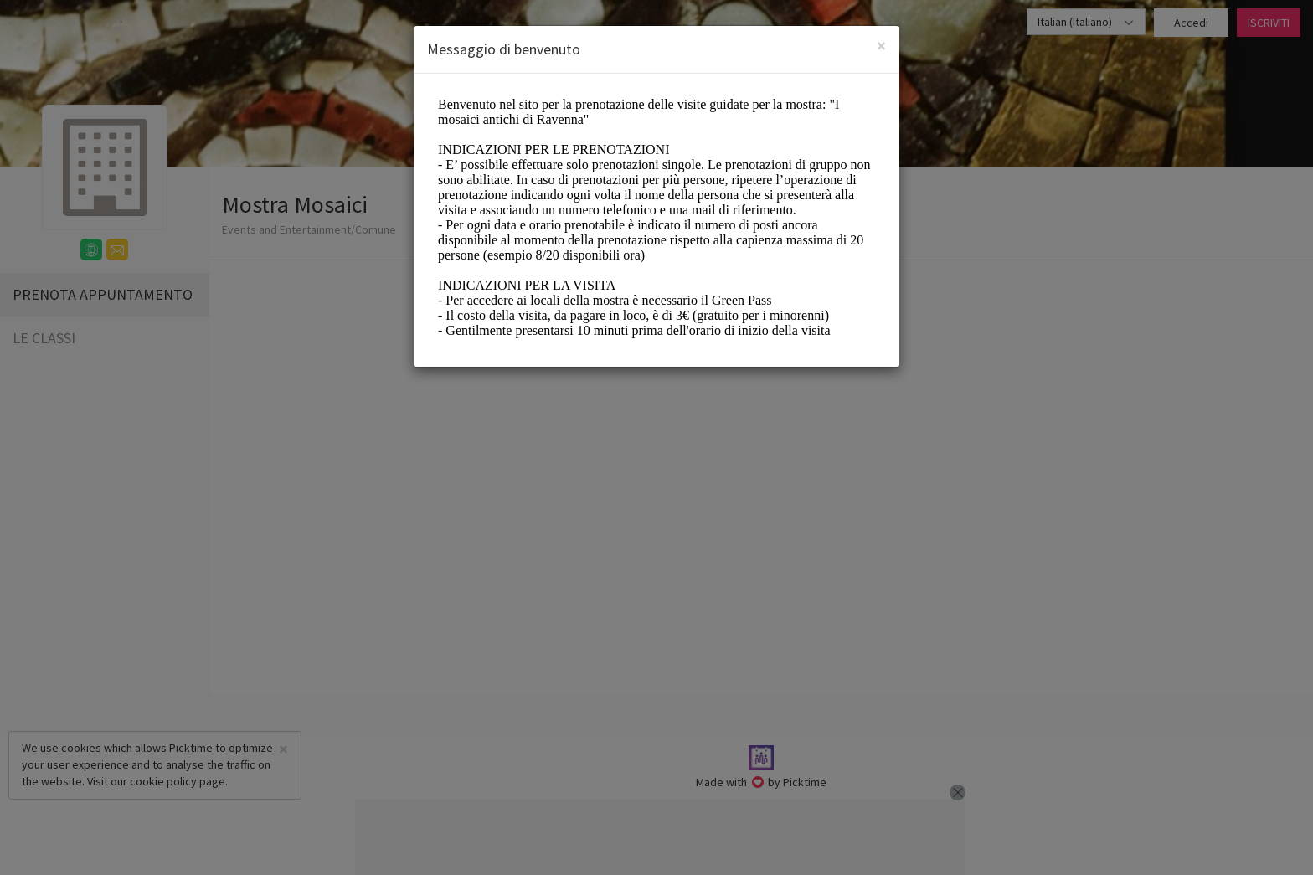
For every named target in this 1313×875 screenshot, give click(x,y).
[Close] (881, 45)
